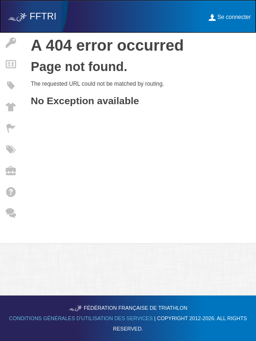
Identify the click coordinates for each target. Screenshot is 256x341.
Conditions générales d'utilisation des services (81, 318)
